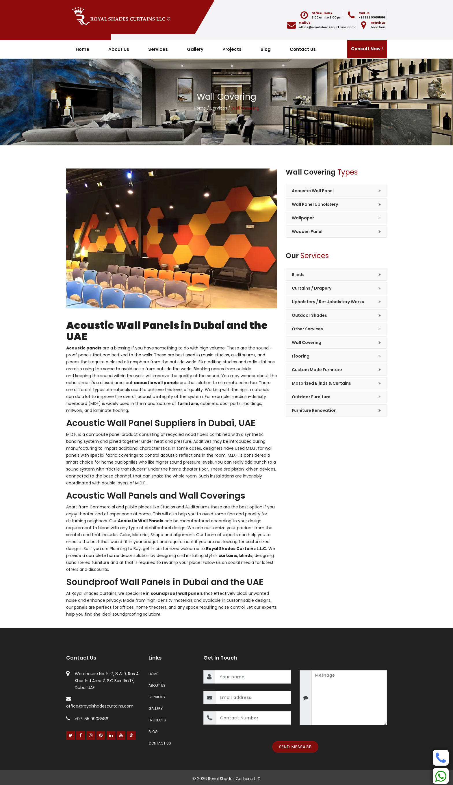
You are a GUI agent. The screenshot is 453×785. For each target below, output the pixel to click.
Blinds (298, 274)
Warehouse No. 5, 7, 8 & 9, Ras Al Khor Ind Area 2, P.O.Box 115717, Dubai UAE (107, 680)
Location (378, 27)
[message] (349, 697)
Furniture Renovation (314, 410)
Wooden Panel (307, 231)
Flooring (300, 356)
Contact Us (303, 49)
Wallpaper (303, 218)
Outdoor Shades (309, 315)
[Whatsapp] (441, 776)
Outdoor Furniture (311, 397)
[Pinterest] (100, 735)
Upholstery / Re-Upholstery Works (328, 302)
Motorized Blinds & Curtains (321, 383)
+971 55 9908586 (372, 17)
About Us (118, 49)
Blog (266, 49)
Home (82, 49)
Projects (232, 49)
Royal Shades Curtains (94, 593)
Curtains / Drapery (311, 288)
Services (158, 49)
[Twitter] (70, 735)
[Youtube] (121, 735)
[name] (253, 677)
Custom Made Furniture (317, 370)
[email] (253, 697)
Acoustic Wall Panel (313, 191)
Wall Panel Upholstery (315, 204)
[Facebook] (80, 735)
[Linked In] (111, 735)
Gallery (195, 49)
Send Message (295, 747)
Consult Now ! (367, 49)
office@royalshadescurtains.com (326, 27)
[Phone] (441, 758)
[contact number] (253, 718)
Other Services (307, 329)
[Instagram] (90, 735)
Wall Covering (306, 342)
